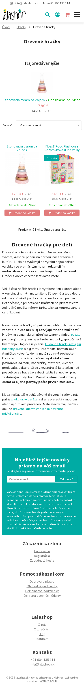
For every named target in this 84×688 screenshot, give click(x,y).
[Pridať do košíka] (22, 213)
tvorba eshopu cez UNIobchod (47, 677)
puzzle (75, 335)
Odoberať (66, 479)
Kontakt (42, 639)
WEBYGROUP (48, 681)
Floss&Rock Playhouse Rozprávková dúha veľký (62, 148)
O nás (42, 625)
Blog (42, 634)
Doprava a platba (42, 581)
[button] (47, 14)
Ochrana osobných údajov (42, 596)
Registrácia (42, 556)
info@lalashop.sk (26, 3)
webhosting (71, 677)
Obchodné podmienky (42, 586)
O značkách (42, 629)
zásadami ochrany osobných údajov (30, 500)
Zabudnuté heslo (42, 560)
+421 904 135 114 (58, 3)
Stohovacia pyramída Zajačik (24, 100)
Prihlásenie (42, 551)
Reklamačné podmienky (42, 591)
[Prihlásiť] (57, 14)
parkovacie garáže (24, 399)
